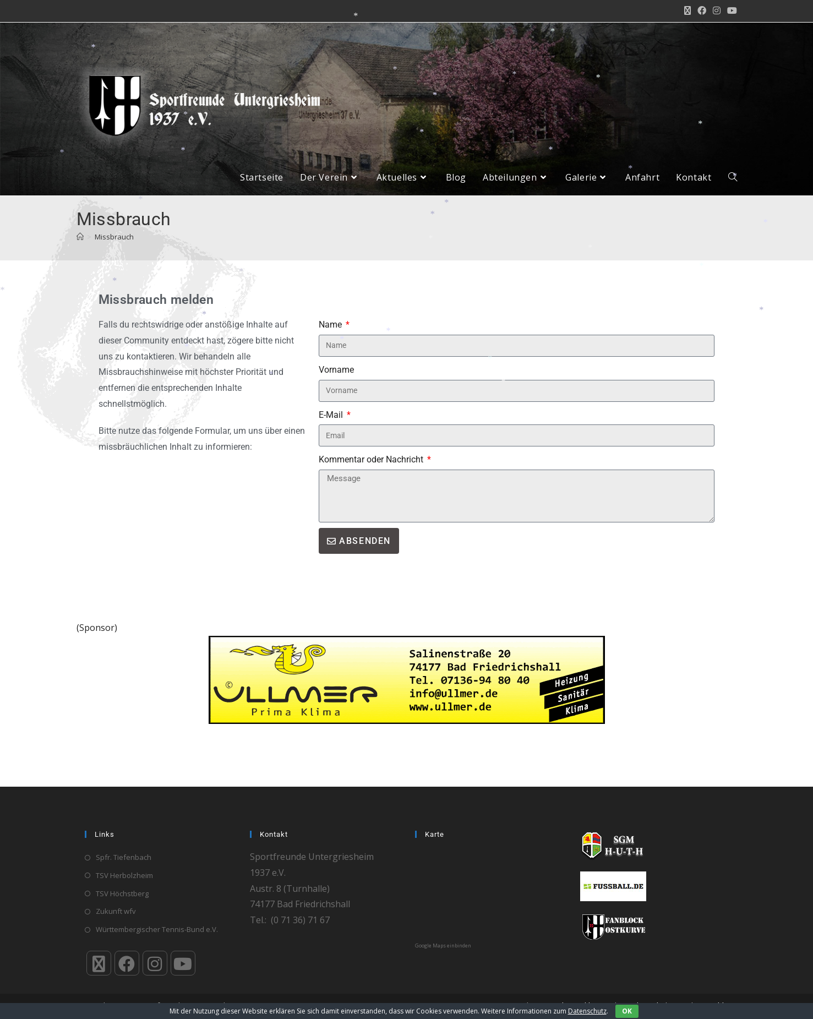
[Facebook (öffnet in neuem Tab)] (702, 11)
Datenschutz (587, 1011)
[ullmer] (407, 688)
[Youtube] (183, 963)
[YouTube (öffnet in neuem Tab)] (730, 11)
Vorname (336, 378)
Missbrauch (114, 245)
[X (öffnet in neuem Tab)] (687, 11)
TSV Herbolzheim (124, 875)
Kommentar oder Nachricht (372, 468)
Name (331, 333)
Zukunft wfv (116, 912)
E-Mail (332, 423)
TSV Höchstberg (122, 893)
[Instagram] (155, 963)
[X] (98, 963)
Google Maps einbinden (443, 945)
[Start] (80, 245)
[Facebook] (126, 963)
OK (627, 1011)
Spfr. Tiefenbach (123, 857)
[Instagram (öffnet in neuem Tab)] (717, 11)
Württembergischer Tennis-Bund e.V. (157, 929)
